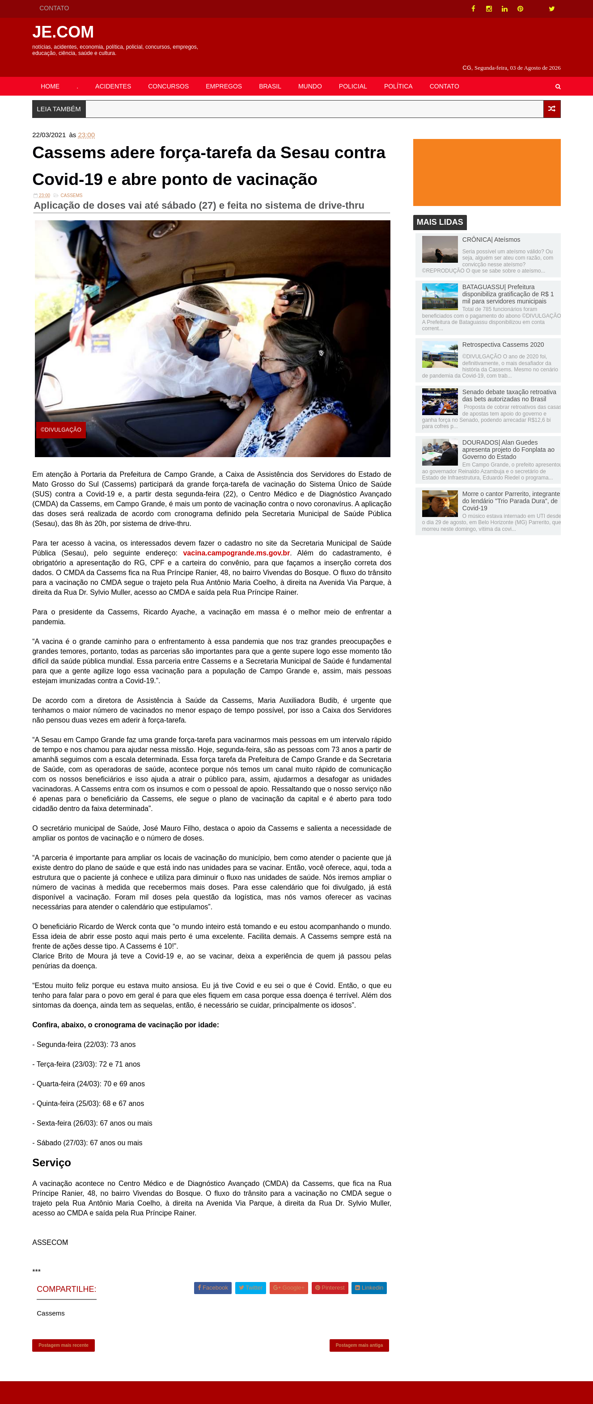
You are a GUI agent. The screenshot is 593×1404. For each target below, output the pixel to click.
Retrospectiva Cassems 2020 (501, 334)
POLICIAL (356, 74)
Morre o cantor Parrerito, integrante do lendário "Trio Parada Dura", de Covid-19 (509, 490)
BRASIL (273, 74)
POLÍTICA (401, 74)
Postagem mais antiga (358, 1366)
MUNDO (313, 74)
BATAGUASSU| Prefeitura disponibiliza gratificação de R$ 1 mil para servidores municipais (505, 283)
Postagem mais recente (66, 1366)
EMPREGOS (226, 74)
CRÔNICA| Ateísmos (489, 229)
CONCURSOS (171, 74)
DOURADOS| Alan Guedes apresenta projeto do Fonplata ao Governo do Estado (506, 439)
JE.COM (66, 32)
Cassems (74, 216)
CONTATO (57, 8)
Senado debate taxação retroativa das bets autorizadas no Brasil (507, 385)
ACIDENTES (116, 74)
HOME (52, 74)
